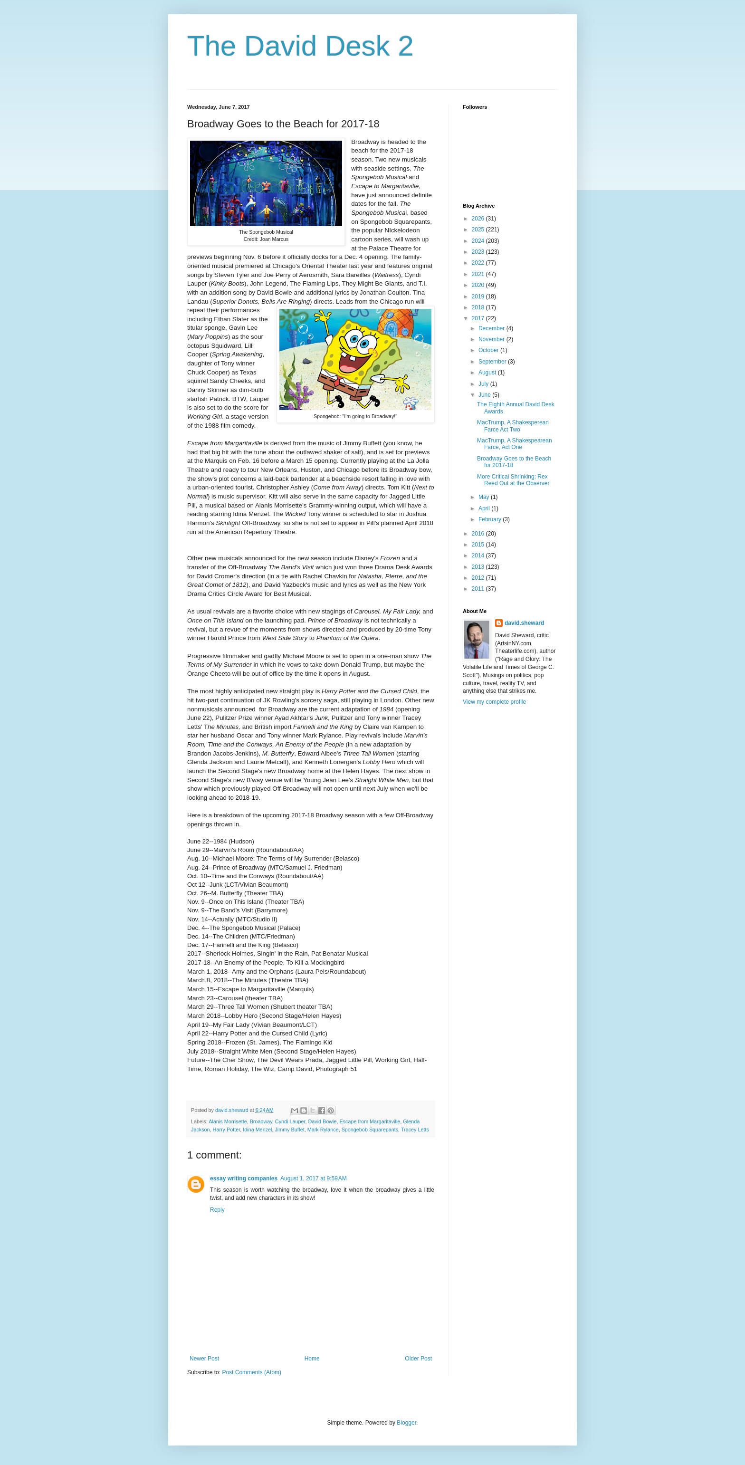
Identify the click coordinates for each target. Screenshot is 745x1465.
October (489, 350)
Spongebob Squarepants (370, 1129)
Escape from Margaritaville (370, 1121)
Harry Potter (226, 1129)
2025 (479, 229)
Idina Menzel (257, 1129)
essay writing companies (243, 1178)
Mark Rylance (323, 1129)
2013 (479, 567)
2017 (479, 318)
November (492, 339)
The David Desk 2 (300, 46)
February (490, 519)
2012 (479, 578)
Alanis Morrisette (228, 1121)
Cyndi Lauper (290, 1121)
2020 (479, 285)
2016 (479, 533)
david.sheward (524, 623)
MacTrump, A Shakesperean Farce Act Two (513, 425)
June (485, 395)
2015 (479, 544)
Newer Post (204, 1358)
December (492, 328)
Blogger (406, 1422)
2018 (479, 307)
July (484, 384)
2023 (479, 252)
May (484, 497)
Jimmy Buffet (289, 1129)
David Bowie (322, 1121)
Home (312, 1358)
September (493, 361)
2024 (479, 241)
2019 (479, 296)
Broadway (261, 1121)
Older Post (418, 1358)
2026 (479, 218)
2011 (479, 588)
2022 (479, 262)
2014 (479, 555)
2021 (479, 274)
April (484, 508)
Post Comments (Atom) (251, 1372)
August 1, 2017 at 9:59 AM (313, 1178)
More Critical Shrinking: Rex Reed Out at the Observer (513, 480)
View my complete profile (494, 702)
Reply (217, 1209)
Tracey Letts (415, 1129)
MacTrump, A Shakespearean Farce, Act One (514, 443)
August (488, 372)
